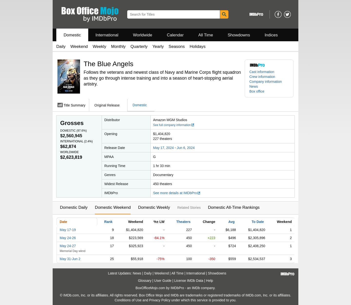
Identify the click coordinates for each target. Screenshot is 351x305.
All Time (205, 35)
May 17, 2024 (163, 148)
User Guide (163, 281)
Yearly (158, 46)
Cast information (261, 72)
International (107, 35)
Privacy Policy (159, 300)
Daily (61, 46)
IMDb (196, 288)
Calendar (175, 35)
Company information (265, 82)
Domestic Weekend (113, 207)
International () (76, 141)
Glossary (144, 281)
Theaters (183, 222)
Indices (271, 35)
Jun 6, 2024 (186, 148)
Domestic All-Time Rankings (234, 207)
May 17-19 (68, 230)
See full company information (174, 125)
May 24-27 (68, 246)
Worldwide (142, 35)
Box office (256, 91)
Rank (108, 222)
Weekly (99, 46)
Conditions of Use (128, 300)
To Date (258, 222)
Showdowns (239, 35)
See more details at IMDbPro (177, 193)
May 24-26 (68, 238)
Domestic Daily (74, 207)
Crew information (262, 77)
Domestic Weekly (154, 207)
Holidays (197, 46)
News (253, 86)
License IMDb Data (188, 281)
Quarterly (138, 46)
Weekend (79, 46)
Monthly (118, 46)
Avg (231, 222)
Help (209, 281)
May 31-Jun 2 (70, 259)
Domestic (72, 35)
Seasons (177, 46)
